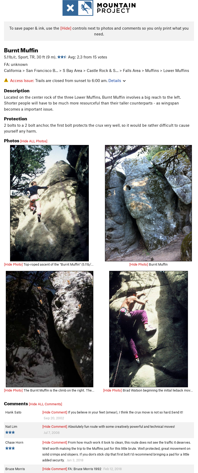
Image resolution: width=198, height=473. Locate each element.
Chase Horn (14, 442)
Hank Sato (13, 412)
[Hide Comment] (54, 412)
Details (117, 80)
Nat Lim (11, 426)
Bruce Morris (15, 469)
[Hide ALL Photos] (33, 141)
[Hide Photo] (13, 264)
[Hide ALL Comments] (45, 404)
